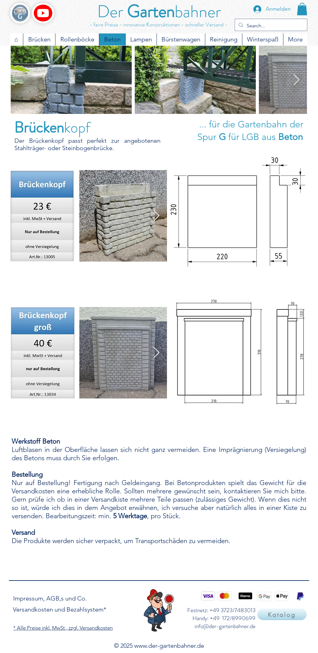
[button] (302, 9)
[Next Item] (296, 80)
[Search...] (270, 26)
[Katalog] (282, 614)
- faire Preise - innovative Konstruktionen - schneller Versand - (158, 25)
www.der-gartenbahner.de (169, 645)
